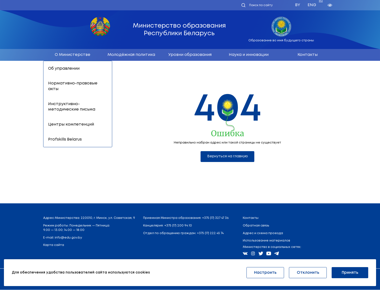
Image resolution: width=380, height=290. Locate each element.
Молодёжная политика (131, 55)
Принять (350, 272)
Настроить (265, 272)
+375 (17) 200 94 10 (178, 226)
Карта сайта (53, 245)
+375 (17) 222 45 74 (210, 233)
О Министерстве (72, 55)
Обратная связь (256, 226)
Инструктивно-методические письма (71, 106)
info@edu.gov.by (68, 237)
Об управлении (64, 68)
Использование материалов (266, 241)
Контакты (308, 55)
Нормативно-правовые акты (72, 86)
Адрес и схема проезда (263, 233)
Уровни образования (190, 55)
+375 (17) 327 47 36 (215, 218)
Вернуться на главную (227, 156)
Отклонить (308, 272)
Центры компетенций (71, 124)
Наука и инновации (249, 55)
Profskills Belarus (65, 139)
